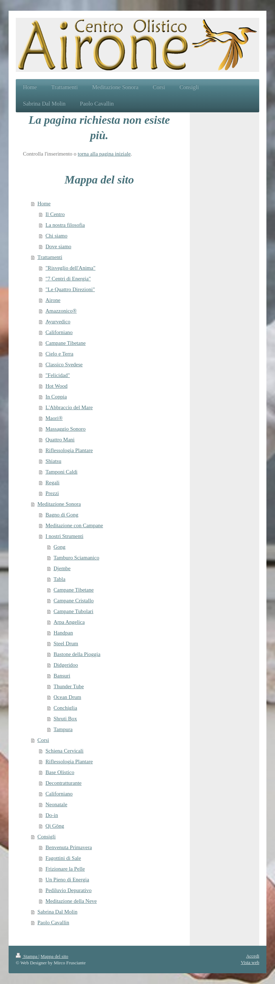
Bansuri (62, 676)
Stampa (27, 956)
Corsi (43, 740)
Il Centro (55, 214)
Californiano (59, 332)
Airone (53, 300)
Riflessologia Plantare (69, 450)
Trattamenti (50, 257)
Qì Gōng (54, 826)
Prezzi (52, 493)
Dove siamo (58, 246)
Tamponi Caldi (61, 472)
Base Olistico (59, 772)
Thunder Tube (69, 686)
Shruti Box (65, 718)
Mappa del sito (54, 956)
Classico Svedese (64, 364)
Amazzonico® (61, 311)
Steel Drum (66, 643)
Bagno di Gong (61, 515)
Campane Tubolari (73, 611)
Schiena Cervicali (64, 751)
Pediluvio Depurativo (68, 890)
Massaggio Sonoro (65, 429)
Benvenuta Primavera (68, 847)
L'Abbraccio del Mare (69, 407)
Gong (60, 547)
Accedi (252, 956)
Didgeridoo (66, 665)
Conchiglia (65, 708)
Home (44, 203)
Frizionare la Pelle (65, 869)
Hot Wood (56, 386)
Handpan (63, 633)
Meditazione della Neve (71, 901)
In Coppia (56, 397)
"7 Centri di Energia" (68, 279)
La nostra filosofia (65, 225)
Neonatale (56, 804)
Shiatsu (53, 461)
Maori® (54, 418)
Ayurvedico (57, 321)
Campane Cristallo (74, 600)
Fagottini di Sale (63, 858)
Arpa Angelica (69, 622)
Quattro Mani (59, 439)
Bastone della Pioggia (77, 654)
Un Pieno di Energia (67, 879)
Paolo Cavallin (53, 922)
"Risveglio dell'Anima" (70, 268)
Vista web (250, 962)
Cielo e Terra (59, 354)
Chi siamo (56, 236)
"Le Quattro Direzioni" (70, 289)
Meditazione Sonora (59, 504)
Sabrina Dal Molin (58, 912)
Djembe (62, 568)
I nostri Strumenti (64, 536)
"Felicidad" (57, 375)
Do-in (51, 815)
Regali (52, 482)
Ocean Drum (67, 697)
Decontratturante (63, 783)
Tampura (63, 729)
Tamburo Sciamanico (77, 557)
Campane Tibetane (65, 343)
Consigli (47, 836)
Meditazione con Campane (74, 525)
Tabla (60, 579)
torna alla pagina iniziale (104, 154)
